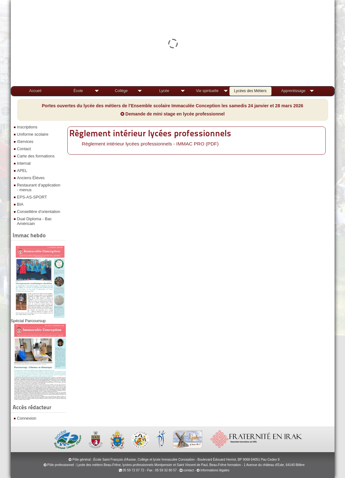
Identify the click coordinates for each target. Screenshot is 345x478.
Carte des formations (36, 156)
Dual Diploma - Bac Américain (34, 221)
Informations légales (215, 470)
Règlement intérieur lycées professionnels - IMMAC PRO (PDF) (150, 143)
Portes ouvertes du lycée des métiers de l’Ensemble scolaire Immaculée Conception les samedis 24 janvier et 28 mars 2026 (172, 105)
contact (187, 470)
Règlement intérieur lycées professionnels (150, 133)
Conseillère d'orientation (38, 211)
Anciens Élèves (31, 177)
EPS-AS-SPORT (32, 197)
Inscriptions (27, 127)
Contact (24, 148)
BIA (20, 204)
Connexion (26, 418)
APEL (22, 170)
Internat (24, 163)
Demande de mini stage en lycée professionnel (172, 113)
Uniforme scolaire (33, 134)
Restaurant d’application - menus (38, 187)
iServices (25, 141)
